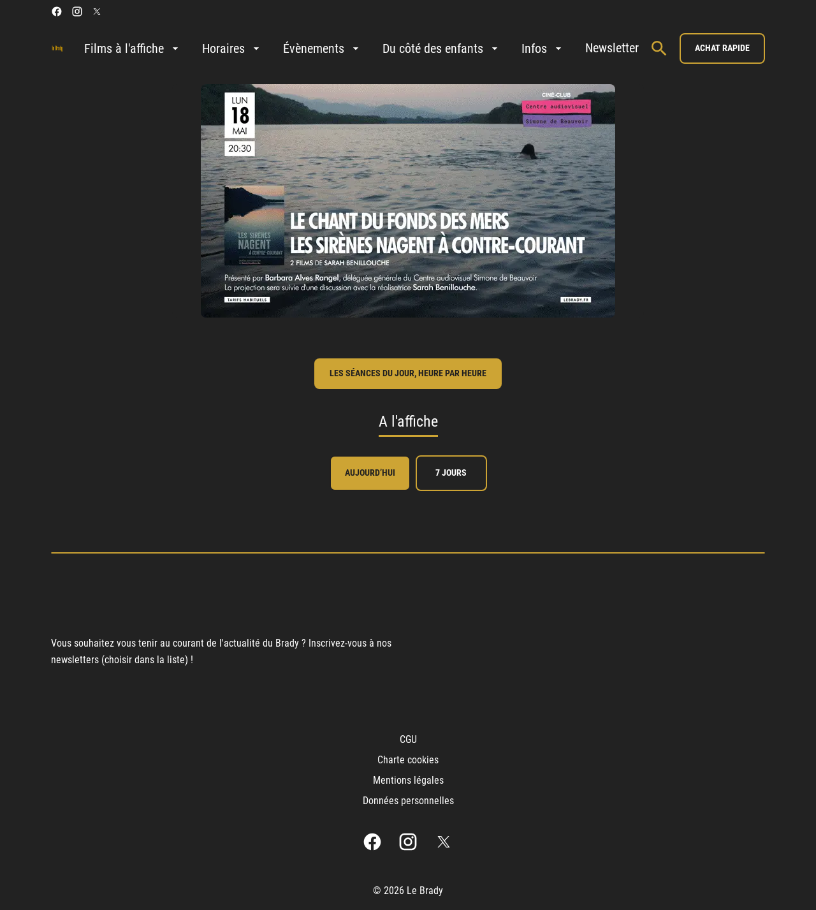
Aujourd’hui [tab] (370, 472)
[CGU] (408, 740)
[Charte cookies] (408, 760)
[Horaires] (232, 48)
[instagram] (77, 11)
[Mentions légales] (408, 780)
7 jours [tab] (451, 472)
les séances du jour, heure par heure (408, 373)
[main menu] (361, 48)
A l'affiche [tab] (408, 421)
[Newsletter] (612, 48)
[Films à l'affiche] (133, 48)
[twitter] (97, 11)
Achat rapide (722, 48)
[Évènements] (322, 48)
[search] (659, 48)
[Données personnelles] (408, 801)
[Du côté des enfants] (441, 48)
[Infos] (543, 48)
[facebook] (56, 11)
